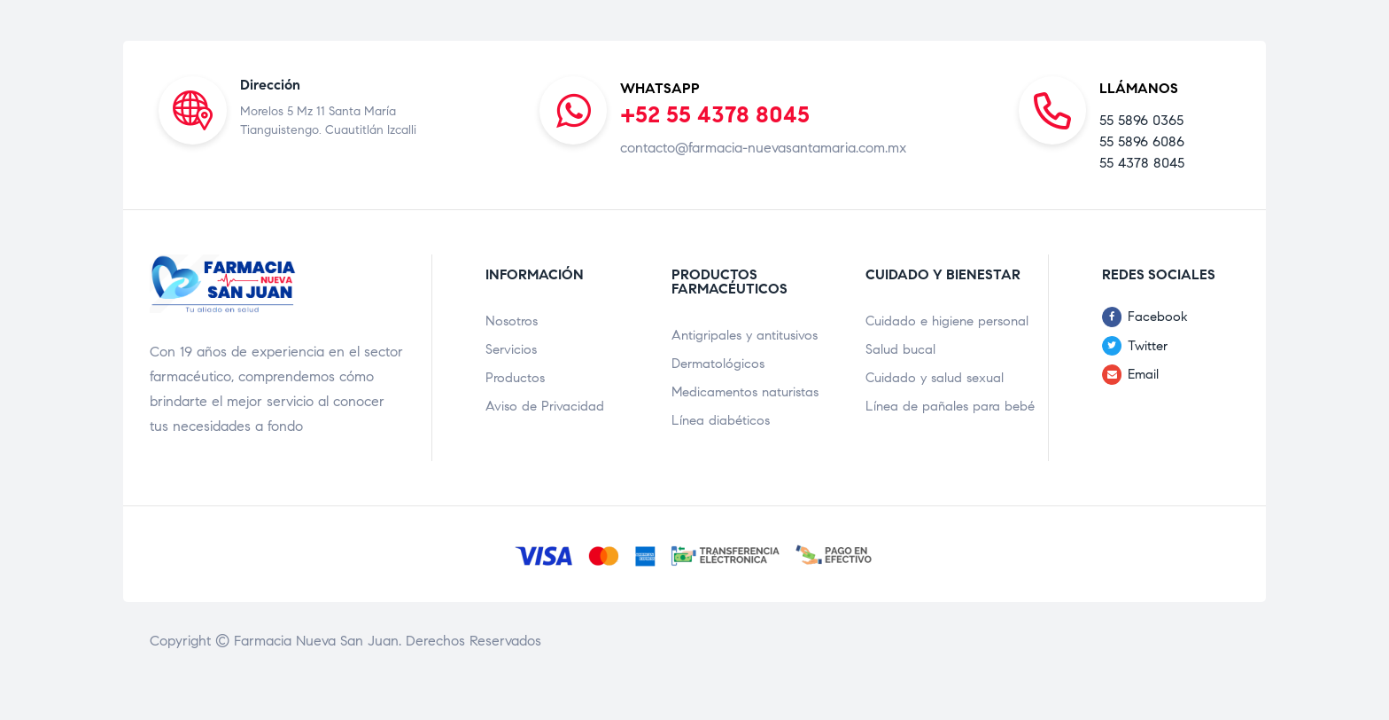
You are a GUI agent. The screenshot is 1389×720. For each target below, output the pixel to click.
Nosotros (511, 321)
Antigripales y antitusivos (744, 335)
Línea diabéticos (720, 420)
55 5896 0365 (1141, 120)
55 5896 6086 (1141, 141)
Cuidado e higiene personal (946, 321)
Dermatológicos (717, 364)
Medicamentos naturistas (745, 392)
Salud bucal (900, 349)
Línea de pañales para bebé (950, 406)
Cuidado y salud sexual (934, 378)
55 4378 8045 (1141, 162)
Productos (515, 378)
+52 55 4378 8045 (715, 114)
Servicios (511, 349)
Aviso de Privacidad (544, 406)
